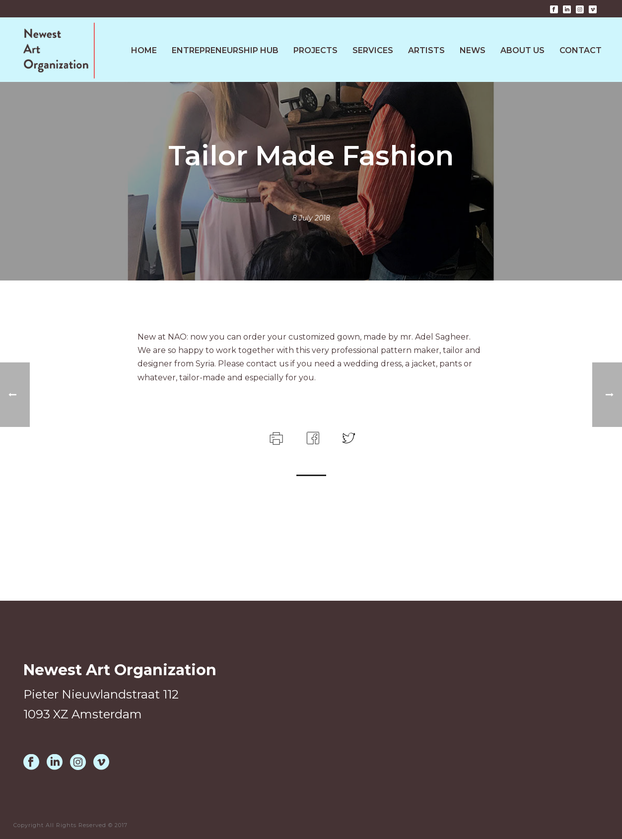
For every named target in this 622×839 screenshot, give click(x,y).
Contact (580, 50)
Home (144, 50)
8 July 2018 (311, 217)
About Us (522, 50)
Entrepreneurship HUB (225, 50)
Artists (426, 50)
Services (372, 50)
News (472, 50)
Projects (315, 50)
